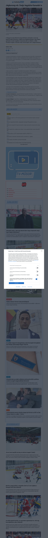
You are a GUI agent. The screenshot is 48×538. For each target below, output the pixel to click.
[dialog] (24, 269)
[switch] (37, 268)
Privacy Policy (30, 286)
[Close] (42, 251)
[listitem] (24, 265)
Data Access (24, 286)
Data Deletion (18, 286)
